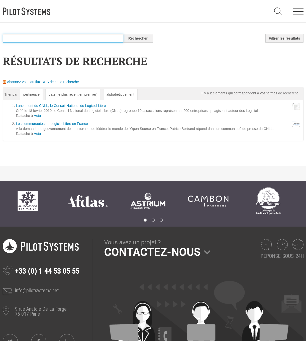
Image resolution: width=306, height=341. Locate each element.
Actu (37, 116)
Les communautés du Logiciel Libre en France (52, 124)
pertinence (31, 94)
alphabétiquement (120, 94)
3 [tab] (161, 220)
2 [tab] (153, 220)
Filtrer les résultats (284, 38)
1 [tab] (145, 220)
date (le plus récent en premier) (73, 94)
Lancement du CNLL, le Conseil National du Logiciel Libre (61, 106)
